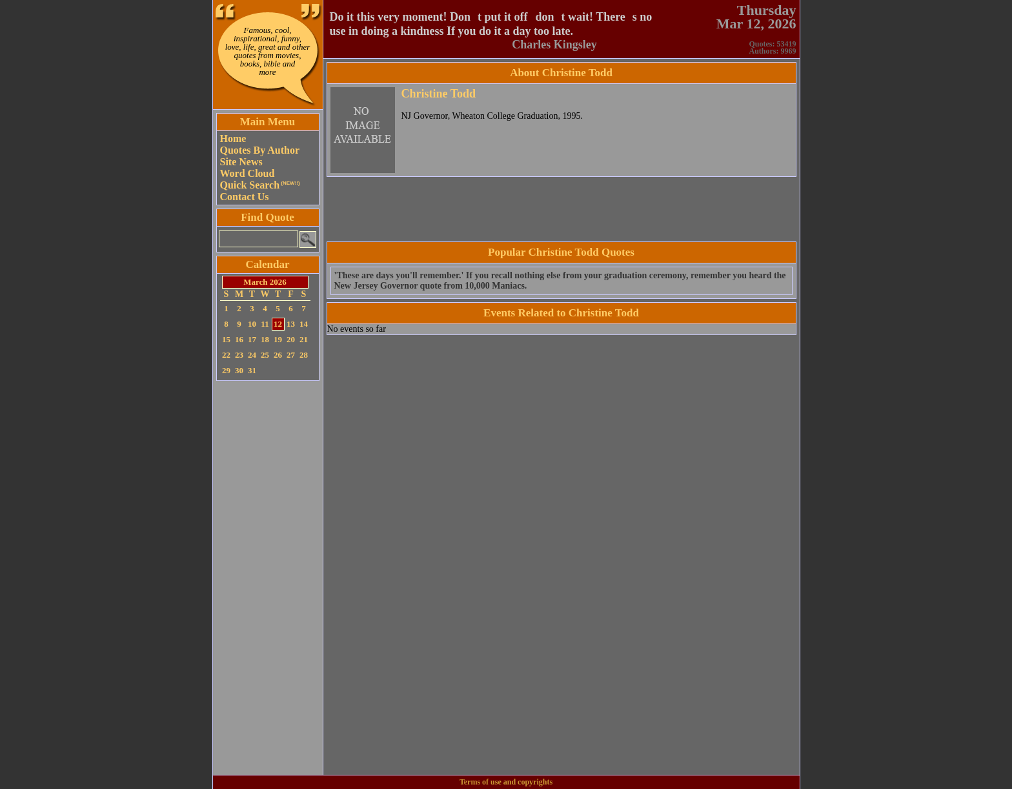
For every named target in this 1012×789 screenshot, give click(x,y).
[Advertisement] (267, 578)
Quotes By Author (260, 150)
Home (233, 138)
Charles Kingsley (554, 44)
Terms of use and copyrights (506, 781)
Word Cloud (247, 173)
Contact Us (244, 196)
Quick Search (260, 184)
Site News (241, 161)
